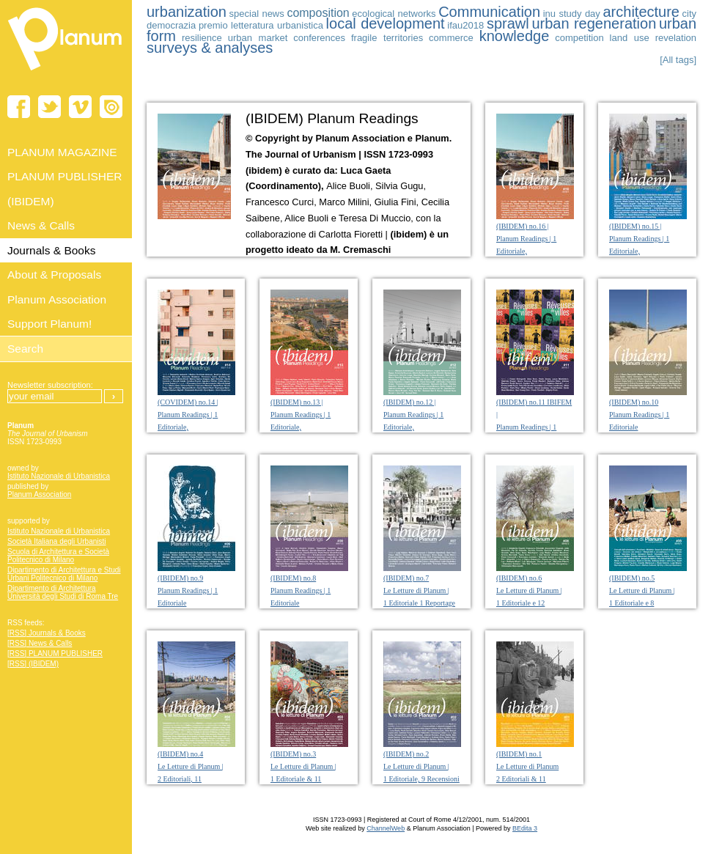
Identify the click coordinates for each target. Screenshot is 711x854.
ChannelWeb (385, 828)
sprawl (508, 23)
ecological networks (393, 13)
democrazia (171, 25)
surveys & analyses (210, 48)
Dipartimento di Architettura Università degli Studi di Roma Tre (62, 592)
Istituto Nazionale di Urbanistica (58, 476)
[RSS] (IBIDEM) (33, 664)
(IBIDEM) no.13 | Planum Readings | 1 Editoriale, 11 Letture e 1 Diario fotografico (301, 427)
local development (385, 23)
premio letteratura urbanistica (261, 25)
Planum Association (39, 494)
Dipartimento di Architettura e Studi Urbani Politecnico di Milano (64, 574)
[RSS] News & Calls (39, 643)
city (689, 13)
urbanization (186, 12)
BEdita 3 (524, 828)
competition (579, 37)
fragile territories (387, 37)
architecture (641, 12)
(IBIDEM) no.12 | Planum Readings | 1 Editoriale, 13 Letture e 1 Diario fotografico (414, 427)
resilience (202, 37)
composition (318, 13)
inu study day (571, 13)
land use (629, 37)
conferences (319, 37)
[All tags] (678, 59)
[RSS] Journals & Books (46, 633)
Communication (489, 12)
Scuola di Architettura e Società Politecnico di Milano (58, 556)
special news (256, 13)
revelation (675, 37)
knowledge (514, 36)
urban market (258, 37)
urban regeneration (593, 23)
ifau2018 (465, 25)
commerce (451, 37)
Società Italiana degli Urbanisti (56, 541)
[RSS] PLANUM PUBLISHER (55, 653)
